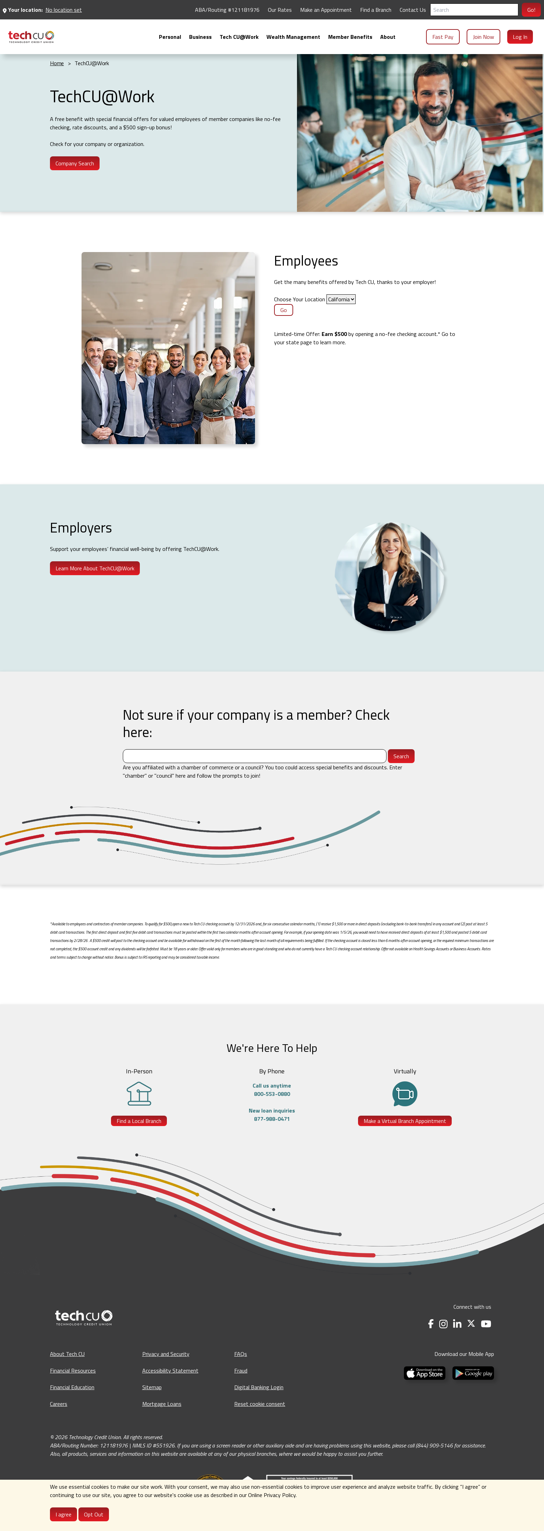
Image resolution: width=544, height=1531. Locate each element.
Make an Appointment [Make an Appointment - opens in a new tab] (326, 10)
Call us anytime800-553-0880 (272, 1089)
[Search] (474, 9)
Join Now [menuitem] (483, 37)
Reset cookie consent (259, 1404)
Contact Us (413, 10)
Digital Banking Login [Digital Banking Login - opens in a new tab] (258, 1387)
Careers (58, 1404)
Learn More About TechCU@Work (95, 568)
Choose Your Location (299, 299)
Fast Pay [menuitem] (442, 37)
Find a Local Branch (139, 1121)
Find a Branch (375, 10)
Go (283, 310)
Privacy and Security (165, 1354)
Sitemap (152, 1387)
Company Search (75, 163)
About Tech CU (67, 1354)
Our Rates (280, 10)
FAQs (240, 1354)
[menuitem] (31, 37)
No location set (63, 10)
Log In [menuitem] (520, 37)
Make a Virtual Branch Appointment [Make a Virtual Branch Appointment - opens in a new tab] (405, 1121)
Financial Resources (73, 1370)
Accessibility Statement (170, 1370)
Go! (531, 10)
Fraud (240, 1370)
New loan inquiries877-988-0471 (272, 1114)
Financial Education (72, 1387)
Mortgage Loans (161, 1404)
